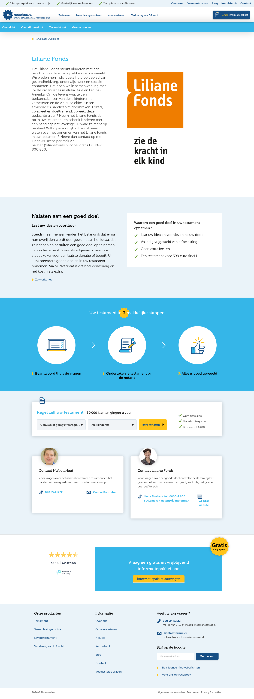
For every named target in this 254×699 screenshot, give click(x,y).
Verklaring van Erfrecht (144, 15)
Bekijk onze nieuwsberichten (178, 667)
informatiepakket (235, 14)
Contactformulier (104, 492)
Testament (65, 15)
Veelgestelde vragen (108, 671)
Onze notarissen (197, 3)
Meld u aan (207, 656)
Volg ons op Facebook (174, 674)
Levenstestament (116, 15)
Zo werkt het (42, 279)
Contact (245, 3)
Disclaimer (193, 692)
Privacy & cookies (211, 692)
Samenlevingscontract (88, 15)
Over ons (177, 3)
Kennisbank (229, 3)
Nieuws (100, 637)
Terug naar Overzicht (45, 38)
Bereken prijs (151, 424)
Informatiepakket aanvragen (158, 579)
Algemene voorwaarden (171, 692)
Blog (215, 3)
